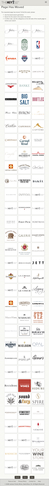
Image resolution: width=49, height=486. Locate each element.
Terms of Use (12, 481)
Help (32, 477)
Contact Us (32, 481)
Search (17, 477)
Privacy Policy (22, 481)
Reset (25, 477)
